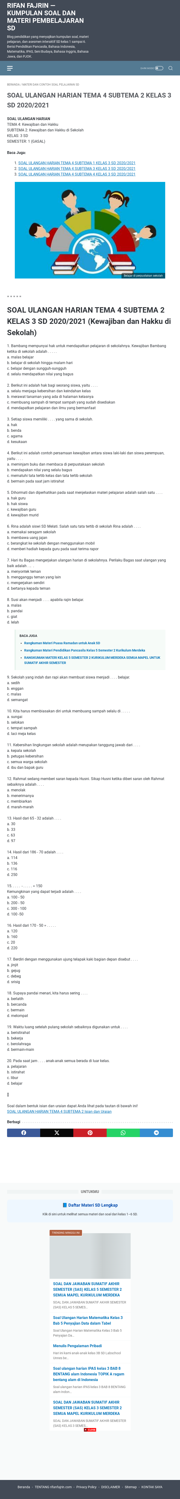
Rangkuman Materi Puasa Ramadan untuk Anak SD (62, 643)
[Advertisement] (90, 1466)
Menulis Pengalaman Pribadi (77, 1346)
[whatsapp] (123, 1133)
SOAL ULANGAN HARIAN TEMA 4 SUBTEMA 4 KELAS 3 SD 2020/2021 (77, 174)
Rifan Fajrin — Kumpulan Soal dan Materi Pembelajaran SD (45, 17)
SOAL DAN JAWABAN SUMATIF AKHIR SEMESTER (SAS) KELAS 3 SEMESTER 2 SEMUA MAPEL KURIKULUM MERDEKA (87, 1408)
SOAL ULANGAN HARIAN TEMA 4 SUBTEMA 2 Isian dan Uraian (59, 1111)
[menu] (12, 68)
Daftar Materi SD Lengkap (93, 1205)
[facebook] (23, 1133)
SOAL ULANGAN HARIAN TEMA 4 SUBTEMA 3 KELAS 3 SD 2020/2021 (77, 168)
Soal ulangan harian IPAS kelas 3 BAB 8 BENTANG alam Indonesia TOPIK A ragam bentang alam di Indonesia (88, 1374)
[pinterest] (89, 1133)
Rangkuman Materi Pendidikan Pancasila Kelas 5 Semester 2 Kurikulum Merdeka (84, 650)
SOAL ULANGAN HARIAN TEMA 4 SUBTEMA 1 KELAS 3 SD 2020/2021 (77, 163)
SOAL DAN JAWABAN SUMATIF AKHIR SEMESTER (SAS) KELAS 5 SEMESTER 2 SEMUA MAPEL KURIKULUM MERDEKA (87, 1289)
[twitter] (56, 1133)
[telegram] (156, 1133)
